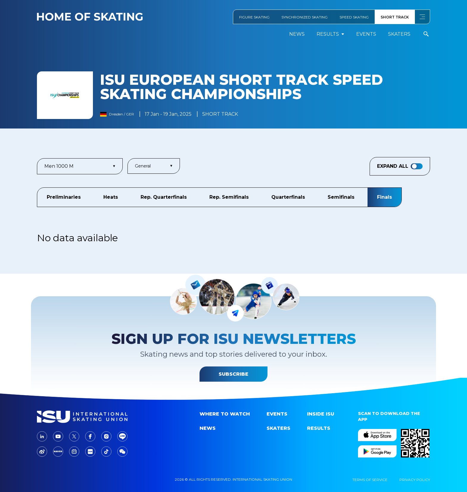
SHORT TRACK (395, 17)
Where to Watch (225, 414)
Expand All (400, 166)
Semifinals (341, 197)
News (297, 34)
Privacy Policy (414, 479)
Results (318, 428)
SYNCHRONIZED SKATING (304, 17)
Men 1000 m (79, 166)
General (153, 166)
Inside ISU (320, 414)
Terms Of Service (369, 479)
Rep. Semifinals (229, 197)
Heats (110, 197)
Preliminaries (64, 197)
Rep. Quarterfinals (164, 197)
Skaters (399, 34)
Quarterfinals (288, 197)
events (366, 34)
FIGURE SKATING (254, 17)
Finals (384, 197)
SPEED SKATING (354, 17)
